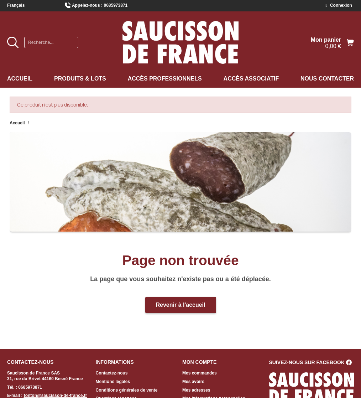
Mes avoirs (193, 381)
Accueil (19, 79)
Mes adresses (196, 390)
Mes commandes (199, 373)
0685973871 (116, 5)
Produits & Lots (80, 79)
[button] (180, 305)
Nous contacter (327, 79)
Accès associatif (251, 79)
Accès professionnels (165, 79)
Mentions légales (113, 381)
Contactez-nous (112, 373)
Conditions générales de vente (127, 390)
